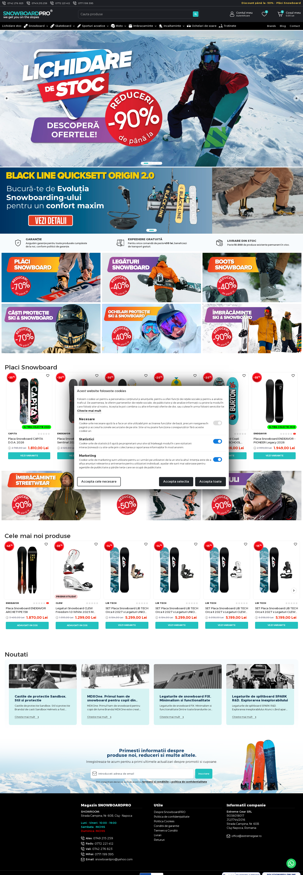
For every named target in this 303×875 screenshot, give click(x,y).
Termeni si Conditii (166, 830)
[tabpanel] (151, 99)
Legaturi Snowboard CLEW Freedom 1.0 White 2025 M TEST (74, 610)
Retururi (159, 840)
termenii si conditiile (155, 781)
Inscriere (203, 773)
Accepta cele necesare (99, 481)
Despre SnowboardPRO (170, 812)
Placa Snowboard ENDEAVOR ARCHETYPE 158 (26, 610)
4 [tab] (158, 163)
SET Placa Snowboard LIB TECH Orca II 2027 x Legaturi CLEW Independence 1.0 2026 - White (226, 610)
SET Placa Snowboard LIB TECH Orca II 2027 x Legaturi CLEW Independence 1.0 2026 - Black (276, 610)
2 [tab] (150, 163)
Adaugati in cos (27, 625)
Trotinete (227, 26)
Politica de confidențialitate (171, 816)
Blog (283, 25)
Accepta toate (210, 481)
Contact (295, 25)
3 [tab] (154, 163)
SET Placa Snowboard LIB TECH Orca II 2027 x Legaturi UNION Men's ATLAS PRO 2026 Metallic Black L (176, 610)
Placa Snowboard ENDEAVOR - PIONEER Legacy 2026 (274, 440)
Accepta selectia (176, 481)
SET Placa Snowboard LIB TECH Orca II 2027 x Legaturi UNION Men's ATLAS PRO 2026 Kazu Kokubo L (127, 610)
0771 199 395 (85, 3)
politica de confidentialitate (189, 781)
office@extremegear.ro (247, 836)
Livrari (157, 835)
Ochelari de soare (201, 26)
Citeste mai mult (89, 410)
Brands (271, 25)
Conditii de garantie (166, 826)
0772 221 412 (62, 3)
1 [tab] (146, 163)
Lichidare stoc (11, 26)
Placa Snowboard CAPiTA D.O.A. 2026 (25, 440)
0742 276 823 (15, 3)
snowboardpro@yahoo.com (114, 859)
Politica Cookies (164, 821)
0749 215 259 (39, 3)
